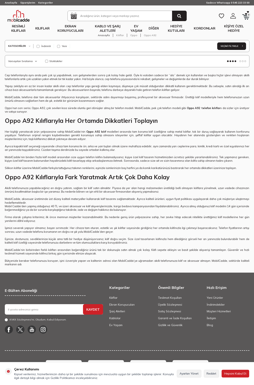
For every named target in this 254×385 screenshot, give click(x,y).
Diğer (154, 28)
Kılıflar (42, 28)
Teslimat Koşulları (170, 298)
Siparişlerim (27, 2)
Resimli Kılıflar (18, 28)
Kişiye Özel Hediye (234, 28)
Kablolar (115, 318)
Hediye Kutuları (176, 28)
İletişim (211, 318)
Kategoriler (45, 2)
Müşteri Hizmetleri (219, 311)
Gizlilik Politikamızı (63, 378)
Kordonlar (204, 28)
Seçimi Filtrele (232, 46)
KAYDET (93, 309)
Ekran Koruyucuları (70, 28)
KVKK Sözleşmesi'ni (22, 319)
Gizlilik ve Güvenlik (170, 325)
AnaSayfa (11, 2)
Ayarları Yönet (189, 373)
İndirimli (44, 46)
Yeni (62, 46)
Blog (210, 325)
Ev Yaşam (136, 28)
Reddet (211, 373)
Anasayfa (104, 35)
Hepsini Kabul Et (235, 373)
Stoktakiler (53, 61)
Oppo (133, 35)
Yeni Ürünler (215, 298)
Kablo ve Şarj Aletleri (107, 28)
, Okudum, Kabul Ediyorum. (35, 319)
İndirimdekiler (216, 304)
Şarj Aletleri (117, 311)
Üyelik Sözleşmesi (170, 304)
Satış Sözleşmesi (169, 311)
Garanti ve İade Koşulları (175, 318)
